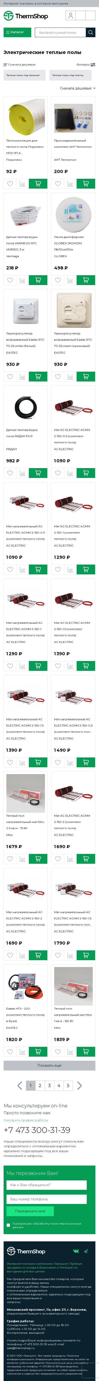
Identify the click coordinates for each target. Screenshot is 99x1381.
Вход (71, 15)
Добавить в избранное (10, 184)
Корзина (90, 15)
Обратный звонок (81, 15)
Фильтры (85, 64)
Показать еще (49, 1065)
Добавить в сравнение (22, 184)
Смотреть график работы (26, 1120)
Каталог (15, 32)
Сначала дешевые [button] (20, 65)
